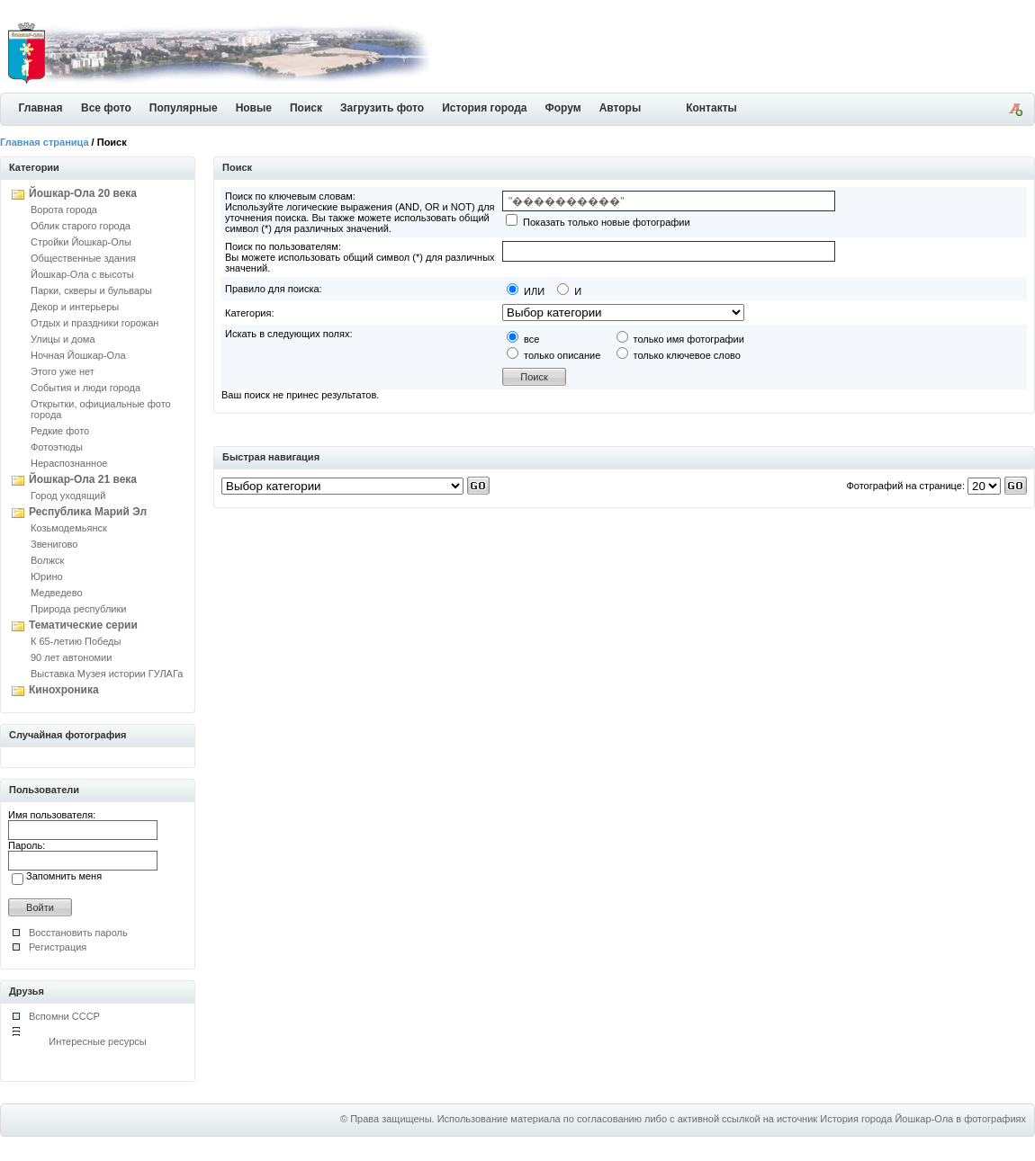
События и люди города (85, 387)
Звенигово (54, 544)
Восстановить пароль (78, 932)
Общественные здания (83, 258)
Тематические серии (83, 625)
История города (484, 108)
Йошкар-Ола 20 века (83, 193)
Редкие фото (60, 430)
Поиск (306, 108)
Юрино (47, 576)
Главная (41, 108)
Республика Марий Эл (88, 511)
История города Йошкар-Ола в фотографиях (923, 1118)
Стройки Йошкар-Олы (81, 242)
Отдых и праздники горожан (94, 322)
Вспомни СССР (64, 1016)
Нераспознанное (69, 463)
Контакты (711, 108)
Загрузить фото (382, 108)
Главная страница (44, 142)
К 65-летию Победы (76, 641)
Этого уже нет (62, 371)
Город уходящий (68, 495)
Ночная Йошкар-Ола (78, 355)
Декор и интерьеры (75, 306)
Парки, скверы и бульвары (91, 290)
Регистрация (57, 947)
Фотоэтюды (57, 447)
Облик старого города (80, 225)
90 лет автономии (71, 657)
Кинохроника (64, 689)
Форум (563, 108)
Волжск (47, 560)
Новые (254, 108)
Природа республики (78, 608)
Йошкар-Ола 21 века (83, 479)
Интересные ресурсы (98, 1041)
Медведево (57, 592)
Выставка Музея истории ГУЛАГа (107, 673)
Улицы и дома (63, 339)
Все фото (106, 108)
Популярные (183, 108)
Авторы (620, 108)
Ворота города (64, 209)
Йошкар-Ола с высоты (82, 274)
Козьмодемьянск (69, 527)
